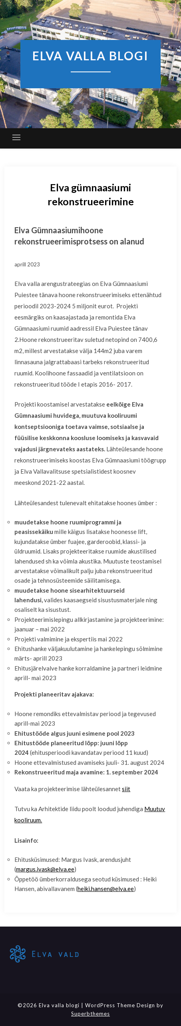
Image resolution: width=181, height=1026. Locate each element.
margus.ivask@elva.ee (45, 869)
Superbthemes (90, 1013)
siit (126, 788)
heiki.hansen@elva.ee (106, 888)
